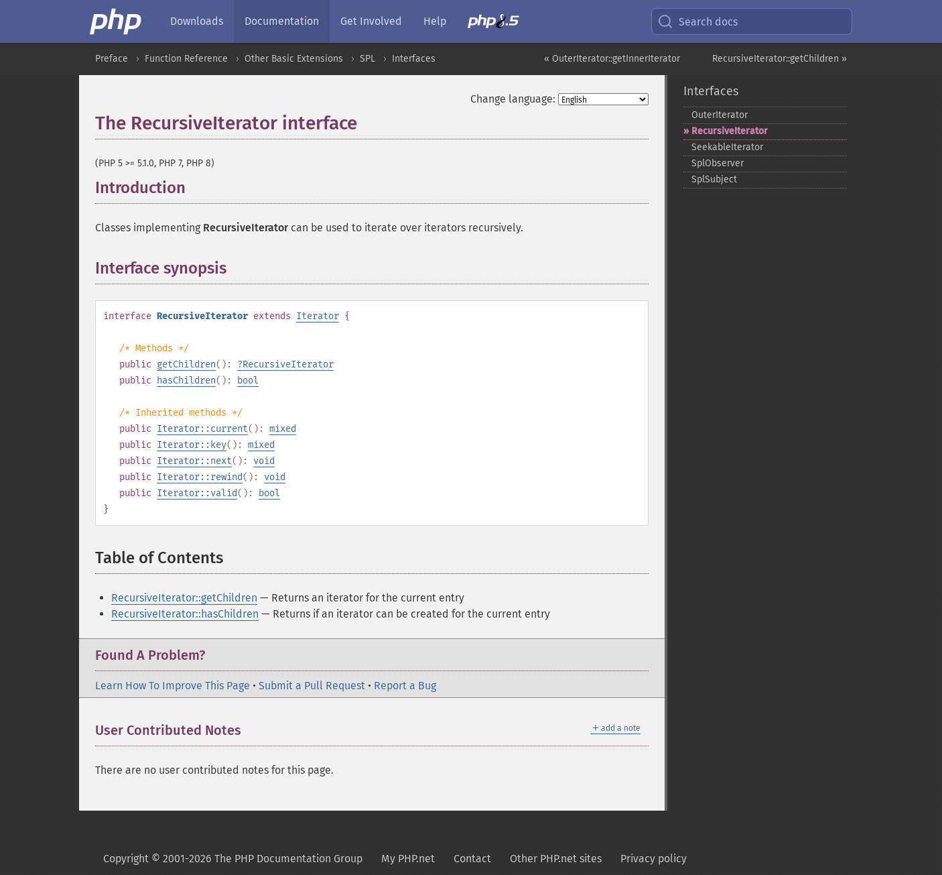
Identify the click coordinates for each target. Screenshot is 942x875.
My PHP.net (408, 858)
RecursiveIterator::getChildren (184, 597)
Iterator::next (194, 461)
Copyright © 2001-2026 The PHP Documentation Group (232, 858)
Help (434, 21)
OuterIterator (719, 115)
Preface (111, 58)
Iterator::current (202, 428)
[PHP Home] (116, 21)
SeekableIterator (727, 147)
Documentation (282, 21)
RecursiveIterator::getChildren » (779, 58)
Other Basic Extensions (294, 58)
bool (248, 380)
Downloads (196, 21)
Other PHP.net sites (556, 858)
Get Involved (371, 21)
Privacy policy (653, 858)
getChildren (186, 364)
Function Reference (186, 58)
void (264, 461)
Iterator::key (191, 445)
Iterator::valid (197, 493)
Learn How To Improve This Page (172, 685)
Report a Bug (405, 685)
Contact (472, 858)
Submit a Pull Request (312, 685)
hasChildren (186, 380)
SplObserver (717, 163)
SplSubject (714, 179)
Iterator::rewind (200, 477)
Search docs (697, 21)
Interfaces (413, 58)
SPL (367, 58)
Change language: (512, 99)
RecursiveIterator (288, 364)
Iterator (317, 316)
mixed (282, 428)
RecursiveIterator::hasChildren (185, 613)
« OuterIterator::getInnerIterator (612, 58)
